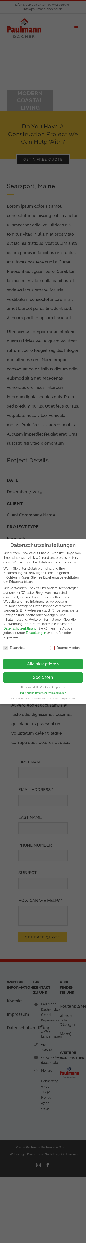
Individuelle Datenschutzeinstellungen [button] (43, 693)
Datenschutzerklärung (20, 628)
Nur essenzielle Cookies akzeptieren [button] (43, 687)
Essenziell (14, 648)
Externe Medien (65, 648)
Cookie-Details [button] (20, 698)
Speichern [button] (43, 677)
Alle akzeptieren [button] (43, 664)
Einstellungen (36, 633)
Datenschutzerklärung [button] (45, 698)
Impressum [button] (68, 698)
